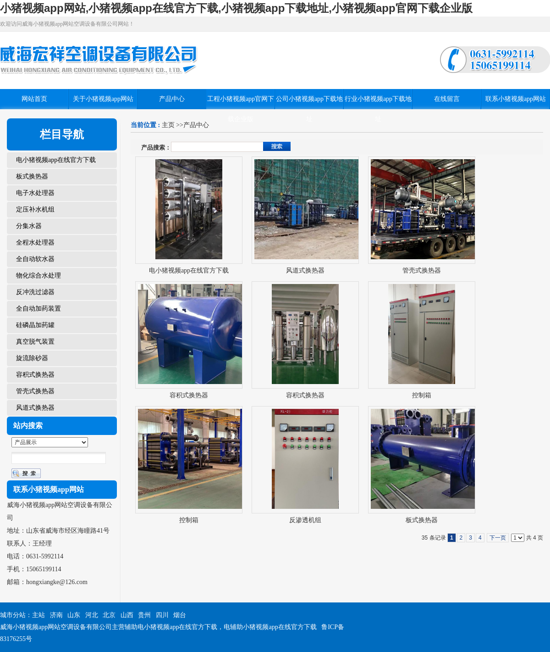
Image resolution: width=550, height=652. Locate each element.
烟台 (179, 615)
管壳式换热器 (421, 270)
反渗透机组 (305, 520)
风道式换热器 (305, 270)
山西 (127, 615)
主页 (168, 125)
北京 (109, 615)
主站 (38, 615)
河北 (91, 615)
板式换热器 (422, 520)
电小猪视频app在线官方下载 (189, 270)
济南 (56, 615)
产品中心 (196, 125)
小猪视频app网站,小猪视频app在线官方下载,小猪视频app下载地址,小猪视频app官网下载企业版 (236, 8)
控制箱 (421, 395)
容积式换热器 (189, 395)
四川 (162, 615)
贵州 (144, 615)
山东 (73, 615)
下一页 (498, 538)
